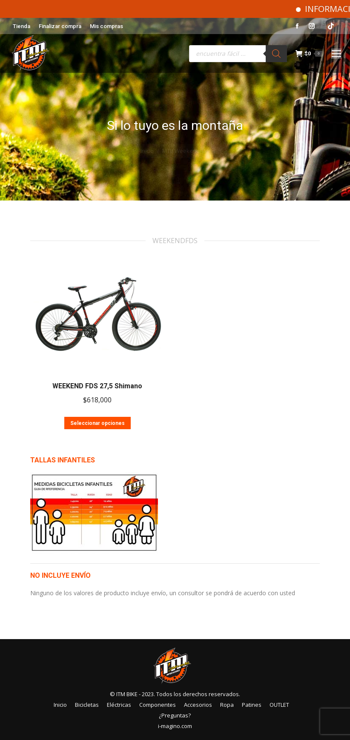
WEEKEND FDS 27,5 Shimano (97, 386)
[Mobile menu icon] (336, 54)
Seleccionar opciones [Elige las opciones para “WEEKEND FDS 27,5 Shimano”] (97, 423)
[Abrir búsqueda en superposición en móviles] (238, 53)
